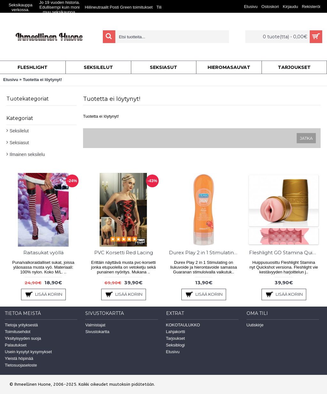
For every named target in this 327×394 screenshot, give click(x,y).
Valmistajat (95, 325)
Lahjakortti (175, 331)
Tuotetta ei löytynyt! (42, 79)
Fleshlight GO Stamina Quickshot (285, 252)
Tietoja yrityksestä (21, 325)
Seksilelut (19, 130)
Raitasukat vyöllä (43, 252)
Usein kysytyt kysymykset (28, 351)
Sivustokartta (97, 331)
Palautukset (16, 345)
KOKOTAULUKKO (183, 325)
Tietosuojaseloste (21, 365)
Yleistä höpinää (19, 358)
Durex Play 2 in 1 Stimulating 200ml (204, 252)
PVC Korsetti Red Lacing (123, 252)
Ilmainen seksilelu (27, 154)
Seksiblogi (175, 345)
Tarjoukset (175, 338)
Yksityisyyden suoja (23, 338)
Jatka (306, 138)
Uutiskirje (255, 325)
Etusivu (10, 79)
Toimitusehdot (17, 331)
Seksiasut (19, 142)
